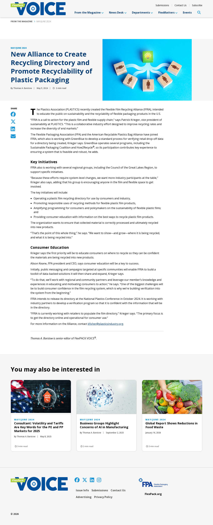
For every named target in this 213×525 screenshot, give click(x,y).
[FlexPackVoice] (38, 8)
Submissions (162, 5)
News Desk (118, 12)
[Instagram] (99, 479)
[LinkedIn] (92, 479)
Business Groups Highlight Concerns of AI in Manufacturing (104, 425)
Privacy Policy (103, 497)
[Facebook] (77, 479)
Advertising (84, 497)
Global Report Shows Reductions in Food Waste (171, 425)
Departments (142, 12)
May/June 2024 (43, 21)
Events (187, 12)
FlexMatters (168, 12)
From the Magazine (89, 12)
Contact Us (181, 5)
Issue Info (82, 490)
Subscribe (197, 5)
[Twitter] (84, 479)
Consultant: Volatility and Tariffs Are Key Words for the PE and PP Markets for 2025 (38, 427)
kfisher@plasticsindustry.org (105, 324)
